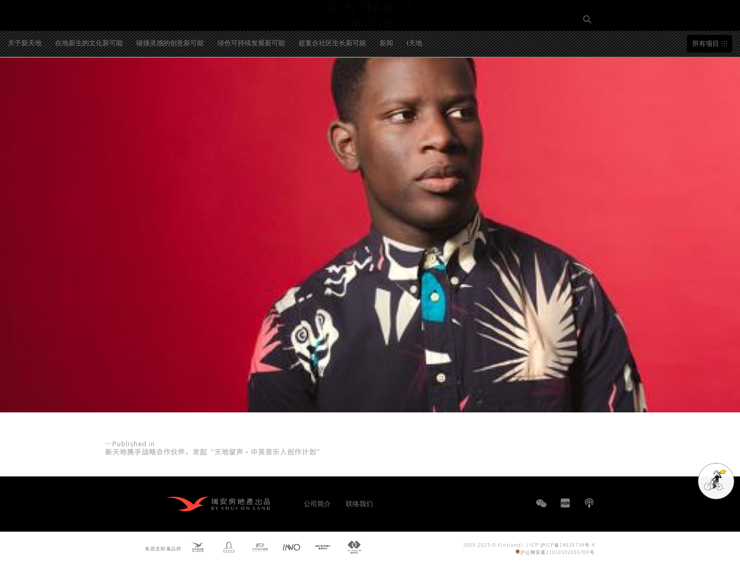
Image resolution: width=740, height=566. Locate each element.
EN (587, 55)
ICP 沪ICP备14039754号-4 (562, 544)
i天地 (414, 83)
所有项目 (705, 84)
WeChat (541, 508)
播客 (589, 503)
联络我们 (359, 503)
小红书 (565, 503)
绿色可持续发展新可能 (251, 83)
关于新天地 (25, 83)
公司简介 (317, 503)
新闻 (386, 83)
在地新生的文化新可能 (89, 83)
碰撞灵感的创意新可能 (170, 83)
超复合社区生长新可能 (332, 83)
